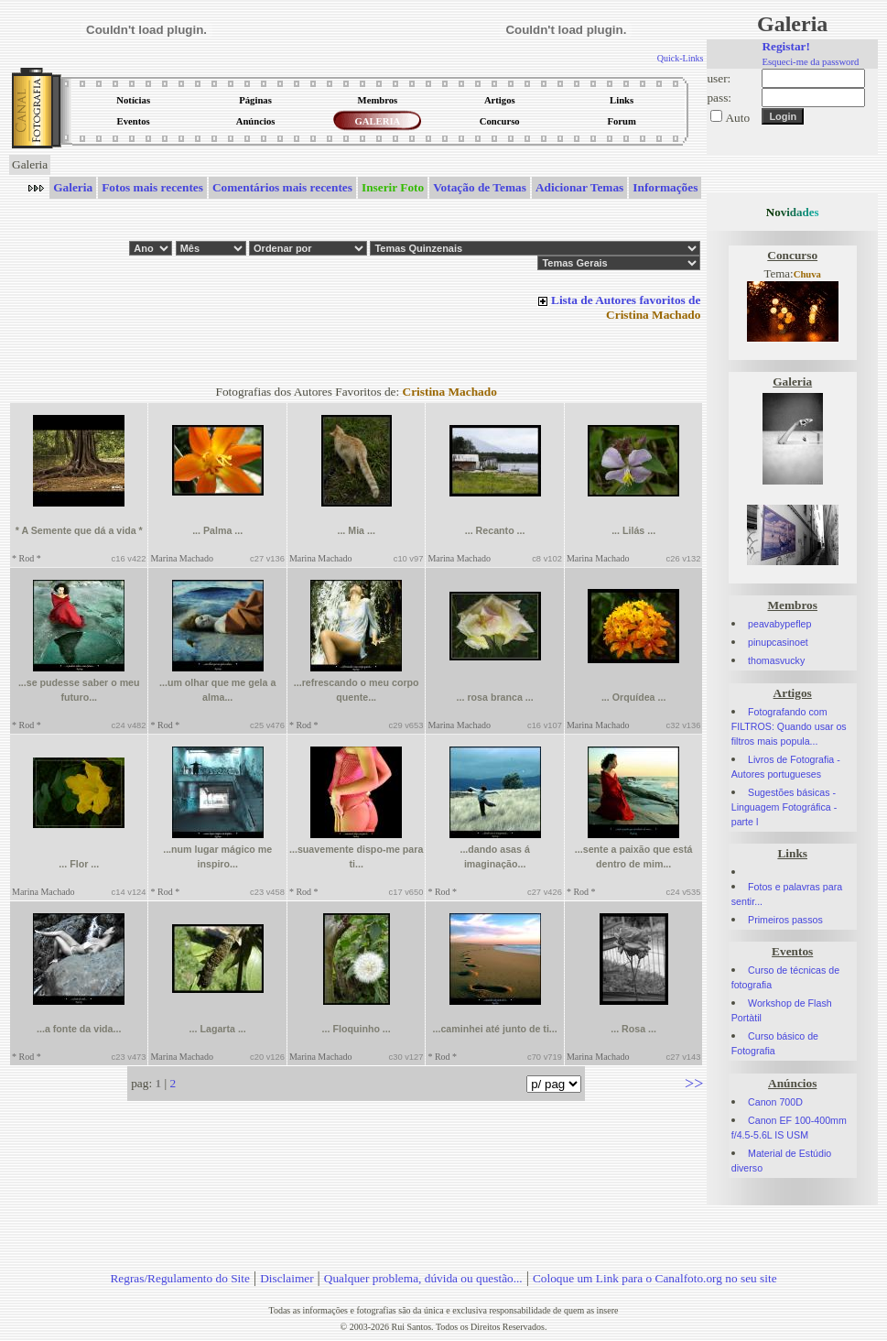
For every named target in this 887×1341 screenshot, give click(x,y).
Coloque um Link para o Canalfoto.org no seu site (655, 1278)
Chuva (807, 274)
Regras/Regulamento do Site (180, 1278)
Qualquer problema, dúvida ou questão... (423, 1278)
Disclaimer (286, 1278)
